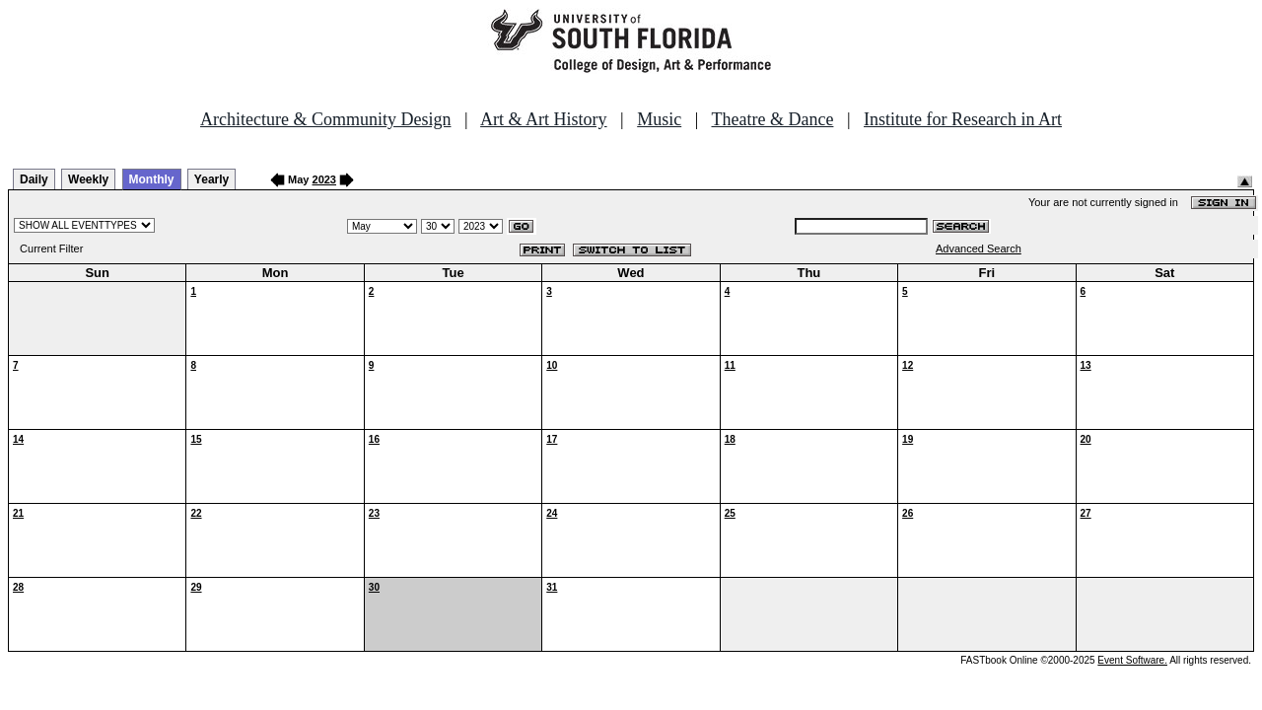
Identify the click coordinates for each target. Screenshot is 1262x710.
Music (659, 119)
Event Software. (1132, 660)
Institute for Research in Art (963, 119)
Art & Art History (543, 119)
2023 (324, 179)
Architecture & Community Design (325, 119)
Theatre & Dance (772, 119)
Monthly (152, 179)
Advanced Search (978, 248)
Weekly (88, 179)
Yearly (211, 179)
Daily (34, 179)
